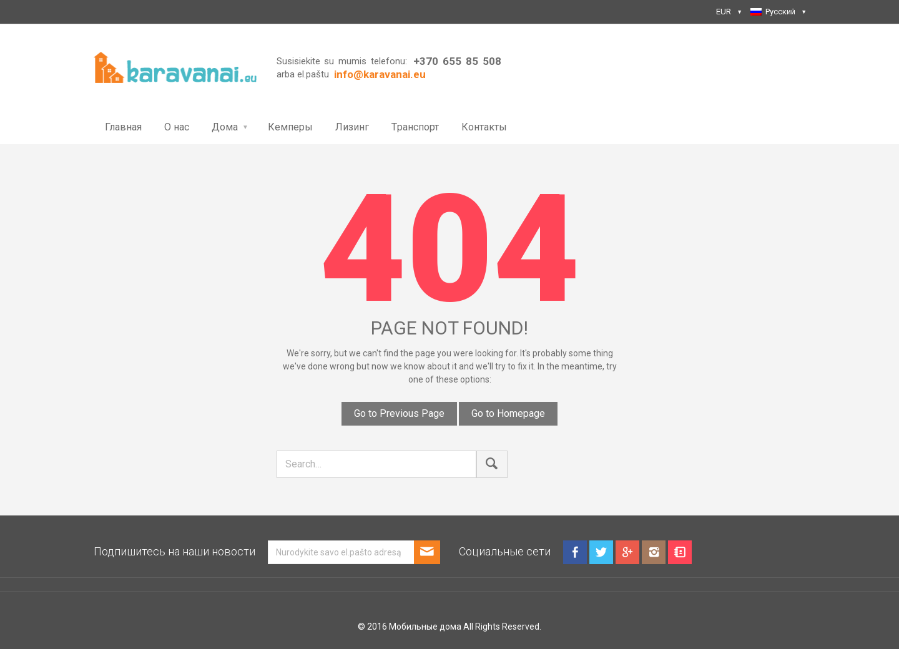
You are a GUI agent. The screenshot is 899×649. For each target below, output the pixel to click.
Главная (123, 127)
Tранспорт (415, 127)
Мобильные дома (425, 627)
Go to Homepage (508, 413)
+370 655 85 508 (457, 61)
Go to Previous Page (399, 413)
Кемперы (290, 127)
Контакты (484, 127)
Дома (225, 127)
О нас (176, 127)
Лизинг (352, 127)
